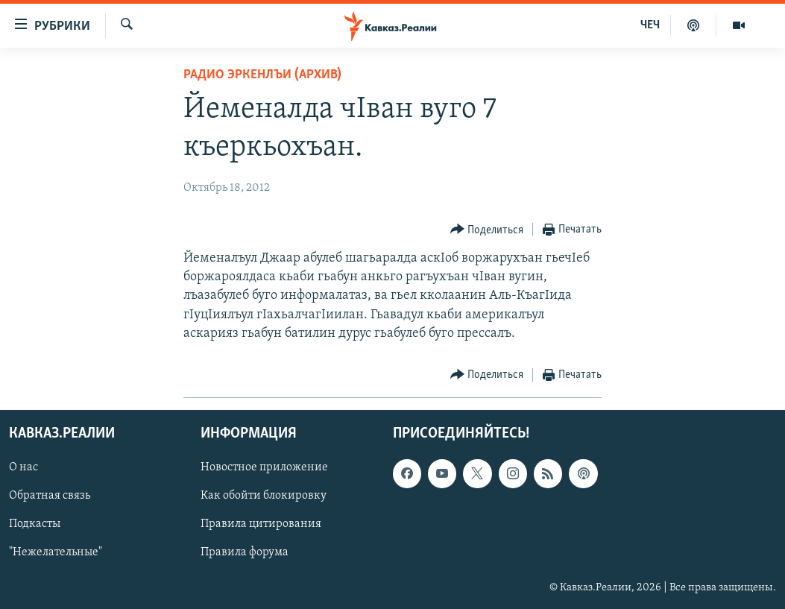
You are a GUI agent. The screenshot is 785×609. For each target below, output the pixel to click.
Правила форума (245, 552)
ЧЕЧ (650, 25)
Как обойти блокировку (264, 496)
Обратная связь (49, 496)
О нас (23, 467)
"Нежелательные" (55, 552)
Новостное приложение (264, 467)
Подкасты (34, 524)
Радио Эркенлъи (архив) (262, 75)
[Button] (487, 230)
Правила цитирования (261, 524)
